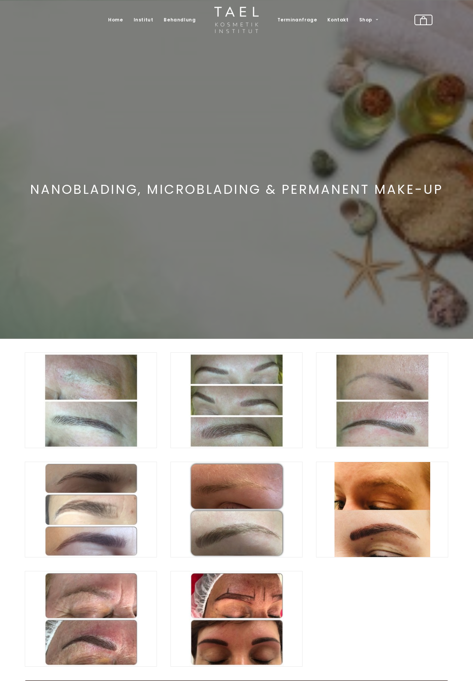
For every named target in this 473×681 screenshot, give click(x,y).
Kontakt (337, 20)
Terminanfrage (297, 20)
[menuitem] (115, 20)
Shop (368, 20)
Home (115, 20)
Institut (144, 20)
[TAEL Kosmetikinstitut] (236, 20)
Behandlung (180, 20)
